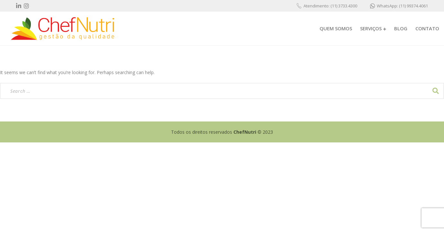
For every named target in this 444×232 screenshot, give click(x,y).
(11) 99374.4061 (413, 6)
